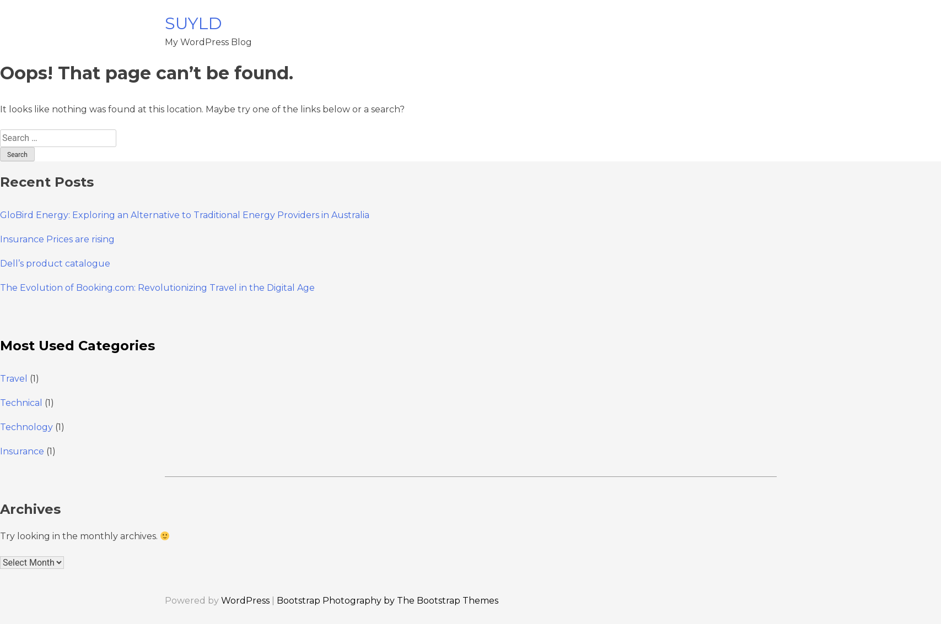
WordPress (245, 600)
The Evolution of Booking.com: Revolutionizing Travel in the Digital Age (157, 288)
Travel (14, 378)
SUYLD (193, 23)
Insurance (22, 451)
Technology (26, 427)
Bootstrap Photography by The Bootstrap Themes (387, 600)
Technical (21, 403)
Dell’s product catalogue (55, 263)
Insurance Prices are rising (57, 239)
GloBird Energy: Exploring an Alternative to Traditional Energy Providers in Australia (184, 215)
